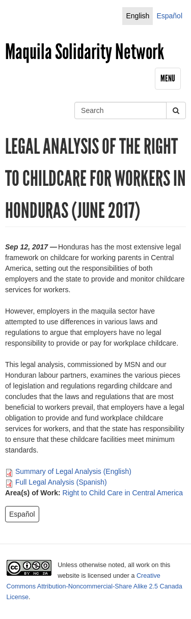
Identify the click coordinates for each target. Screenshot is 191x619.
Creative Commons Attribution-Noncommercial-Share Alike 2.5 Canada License (94, 586)
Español (169, 16)
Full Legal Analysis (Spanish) (61, 482)
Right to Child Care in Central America (123, 493)
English (137, 16)
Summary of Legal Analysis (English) (73, 471)
